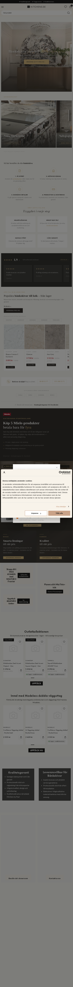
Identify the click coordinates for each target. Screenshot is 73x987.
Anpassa (36, 513)
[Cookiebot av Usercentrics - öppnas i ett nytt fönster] (60, 472)
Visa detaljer (61, 507)
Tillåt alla (59, 513)
